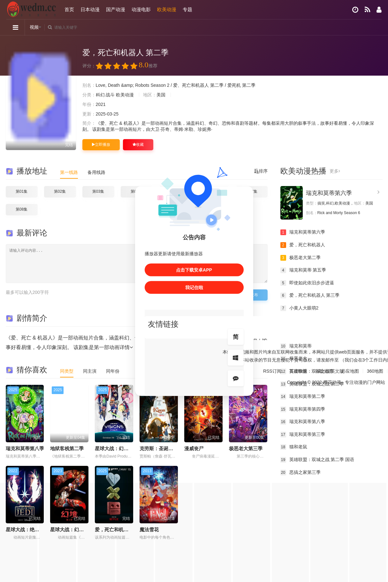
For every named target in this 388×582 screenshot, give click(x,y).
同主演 (89, 371)
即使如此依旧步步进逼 (307, 283)
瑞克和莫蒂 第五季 (303, 270)
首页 (69, 9)
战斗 (110, 94)
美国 (160, 94)
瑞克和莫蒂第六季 (329, 193)
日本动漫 (90, 9)
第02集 (60, 191)
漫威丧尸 (193, 448)
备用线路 (96, 172)
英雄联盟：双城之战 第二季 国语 (317, 460)
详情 (126, 347)
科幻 (100, 94)
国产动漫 (115, 9)
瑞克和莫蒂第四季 (302, 409)
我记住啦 (194, 287)
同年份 (112, 371)
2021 (101, 104)
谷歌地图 (324, 370)
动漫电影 (141, 9)
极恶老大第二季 (300, 258)
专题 (187, 9)
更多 (335, 171)
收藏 (138, 144)
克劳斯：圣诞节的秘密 (163, 448)
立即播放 (101, 144)
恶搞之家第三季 (300, 472)
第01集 (21, 191)
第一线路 (69, 172)
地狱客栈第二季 (67, 448)
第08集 (21, 209)
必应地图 (350, 370)
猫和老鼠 (293, 447)
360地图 (375, 370)
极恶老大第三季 (245, 448)
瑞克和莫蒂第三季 (302, 434)
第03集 (98, 191)
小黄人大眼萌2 (299, 308)
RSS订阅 (272, 370)
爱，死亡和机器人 (302, 245)
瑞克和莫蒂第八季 (25, 448)
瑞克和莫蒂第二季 (302, 396)
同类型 (66, 371)
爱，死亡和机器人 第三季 (310, 295)
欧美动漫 (166, 9)
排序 (261, 171)
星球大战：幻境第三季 (119, 448)
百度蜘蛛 (298, 370)
